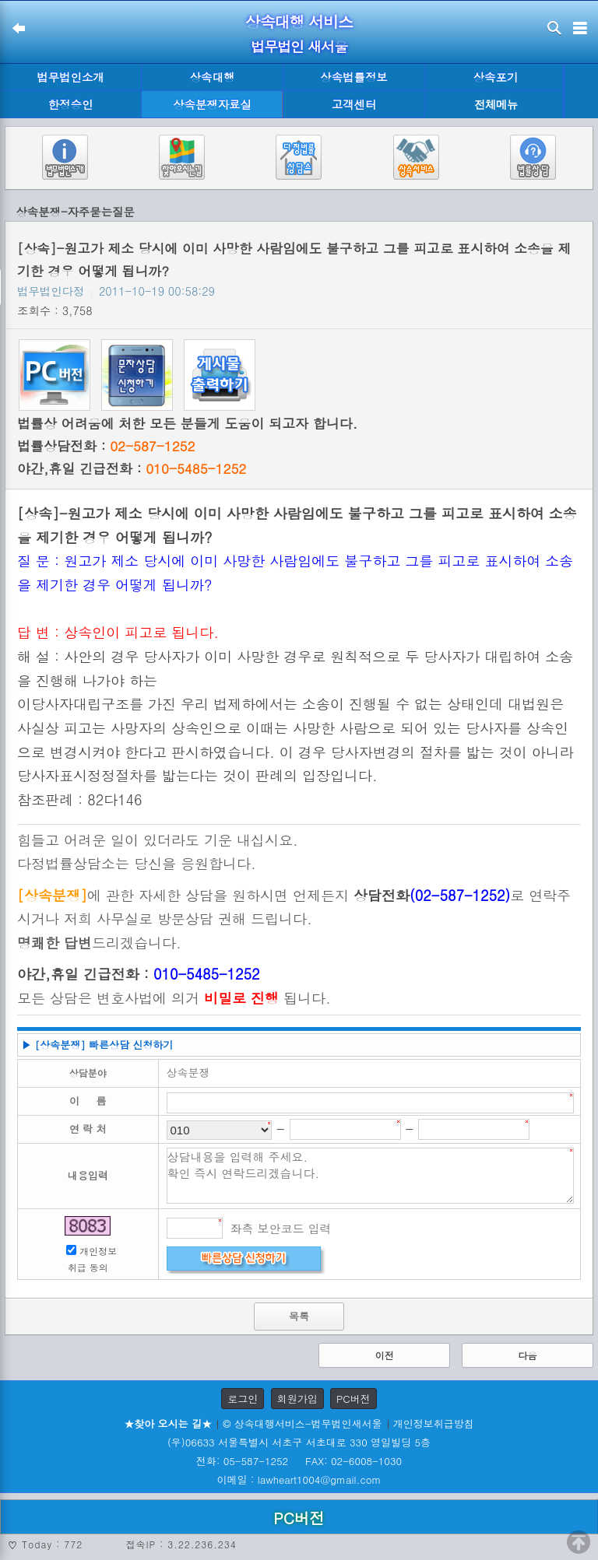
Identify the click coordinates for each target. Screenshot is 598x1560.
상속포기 (496, 77)
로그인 (242, 1398)
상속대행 (212, 77)
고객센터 (354, 104)
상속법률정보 (353, 77)
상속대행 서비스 (299, 21)
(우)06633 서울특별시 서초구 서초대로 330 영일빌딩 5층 (299, 1442)
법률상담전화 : (106, 445)
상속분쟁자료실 (212, 104)
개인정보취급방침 (433, 1423)
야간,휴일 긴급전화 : (131, 468)
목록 (299, 1316)
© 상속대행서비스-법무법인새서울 (302, 1423)
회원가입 (297, 1398)
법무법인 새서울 (299, 46)
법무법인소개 (70, 77)
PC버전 (353, 1398)
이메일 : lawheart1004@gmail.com (299, 1479)
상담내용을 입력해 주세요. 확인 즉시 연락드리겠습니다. (371, 1176)
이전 (384, 1355)
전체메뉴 (496, 104)
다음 (527, 1355)
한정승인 (70, 104)
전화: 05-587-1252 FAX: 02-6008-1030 (299, 1460)
